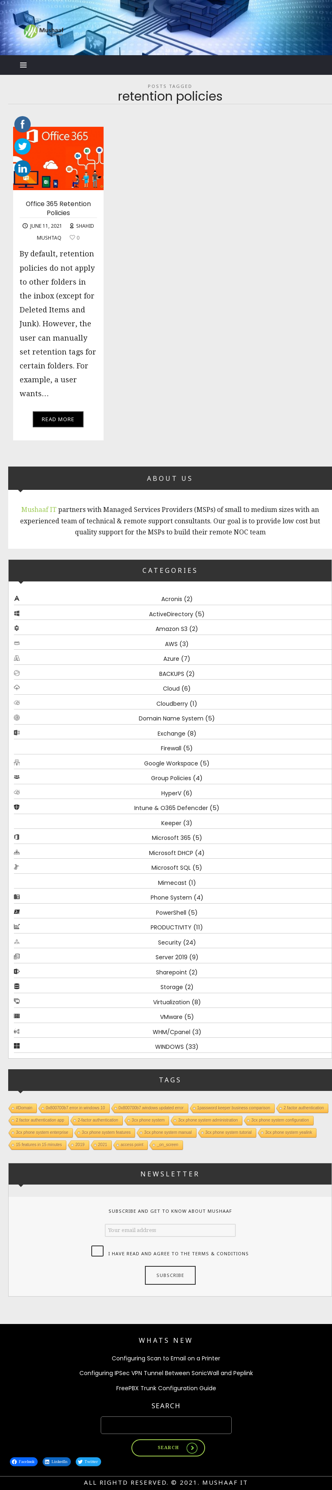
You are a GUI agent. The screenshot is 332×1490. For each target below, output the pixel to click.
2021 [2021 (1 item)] (102, 1144)
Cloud (171, 689)
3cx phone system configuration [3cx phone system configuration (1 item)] (280, 1120)
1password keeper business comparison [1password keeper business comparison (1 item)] (233, 1108)
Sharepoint (171, 972)
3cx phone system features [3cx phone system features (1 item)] (106, 1132)
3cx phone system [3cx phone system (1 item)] (148, 1120)
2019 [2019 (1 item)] (79, 1144)
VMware (171, 1017)
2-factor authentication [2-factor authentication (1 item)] (98, 1120)
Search (166, 1405)
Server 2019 (171, 958)
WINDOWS (169, 1047)
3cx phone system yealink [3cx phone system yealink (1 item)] (288, 1132)
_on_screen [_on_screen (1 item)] (167, 1144)
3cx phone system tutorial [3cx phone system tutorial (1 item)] (229, 1132)
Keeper (171, 823)
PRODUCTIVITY (171, 928)
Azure (171, 659)
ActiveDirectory (171, 614)
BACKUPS (171, 674)
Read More (58, 419)
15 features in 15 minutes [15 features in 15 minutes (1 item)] (39, 1144)
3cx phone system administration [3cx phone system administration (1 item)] (208, 1120)
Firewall (171, 749)
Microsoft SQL (171, 868)
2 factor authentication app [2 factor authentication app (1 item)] (40, 1120)
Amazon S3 (171, 629)
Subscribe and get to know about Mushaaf (170, 1211)
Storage (171, 987)
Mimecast (172, 883)
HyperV (171, 793)
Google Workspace (171, 763)
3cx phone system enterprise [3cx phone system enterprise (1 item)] (42, 1132)
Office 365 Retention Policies (58, 208)
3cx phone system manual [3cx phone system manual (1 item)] (168, 1132)
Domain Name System (171, 719)
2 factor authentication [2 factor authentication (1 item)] (304, 1108)
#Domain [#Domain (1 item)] (24, 1108)
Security (169, 942)
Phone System (171, 898)
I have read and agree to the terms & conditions (178, 1253)
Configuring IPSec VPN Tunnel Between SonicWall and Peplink (166, 1373)
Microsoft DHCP (171, 853)
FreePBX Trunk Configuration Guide (166, 1388)
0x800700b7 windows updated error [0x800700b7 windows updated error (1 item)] (151, 1108)
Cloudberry (172, 704)
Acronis (171, 599)
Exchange (171, 733)
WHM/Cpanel (171, 1032)
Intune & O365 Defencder (171, 808)
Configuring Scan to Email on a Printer (166, 1358)
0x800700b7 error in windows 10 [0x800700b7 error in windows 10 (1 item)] (75, 1108)
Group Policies (171, 778)
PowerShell (171, 913)
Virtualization (171, 1002)
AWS (171, 644)
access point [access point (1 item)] (132, 1144)
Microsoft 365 (171, 838)
